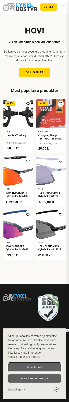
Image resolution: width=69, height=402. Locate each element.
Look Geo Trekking (16, 135)
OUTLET (48, 7)
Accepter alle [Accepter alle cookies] (35, 367)
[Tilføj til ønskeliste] (28, 104)
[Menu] (62, 6)
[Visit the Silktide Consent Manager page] (56, 389)
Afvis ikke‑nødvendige (34, 378)
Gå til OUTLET (34, 72)
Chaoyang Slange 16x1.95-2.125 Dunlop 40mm (50, 138)
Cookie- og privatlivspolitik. (24, 356)
